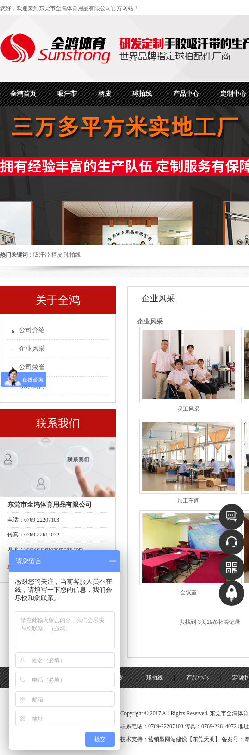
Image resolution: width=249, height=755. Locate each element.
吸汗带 (41, 255)
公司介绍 (32, 330)
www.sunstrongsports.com (53, 549)
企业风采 (32, 348)
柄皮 (56, 255)
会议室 (188, 592)
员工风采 (188, 409)
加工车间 (188, 500)
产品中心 (198, 677)
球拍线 (72, 255)
